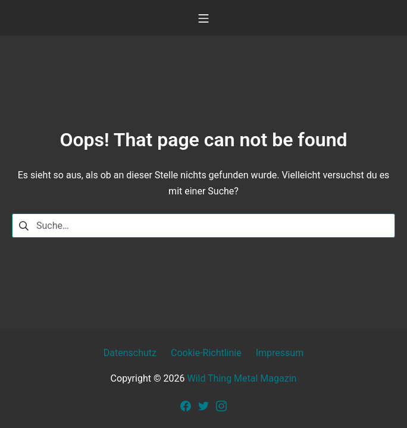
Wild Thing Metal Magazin (241, 378)
